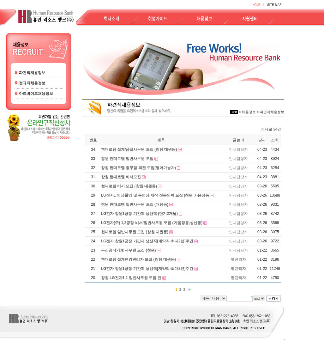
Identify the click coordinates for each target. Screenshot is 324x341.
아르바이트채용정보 (36, 93)
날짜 (262, 140)
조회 (275, 140)
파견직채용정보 (32, 72)
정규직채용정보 (32, 83)
